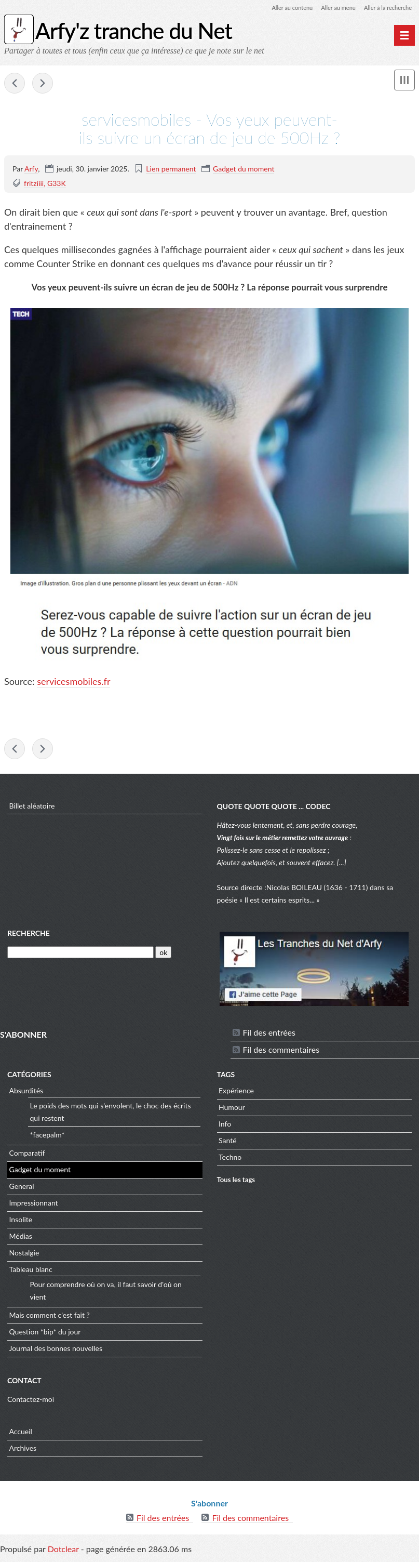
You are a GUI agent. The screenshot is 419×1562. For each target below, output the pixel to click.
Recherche (28, 935)
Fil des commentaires (281, 1052)
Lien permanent (171, 169)
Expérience (236, 1093)
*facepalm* (47, 1137)
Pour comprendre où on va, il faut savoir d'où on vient (106, 1293)
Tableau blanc (30, 1272)
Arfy (31, 169)
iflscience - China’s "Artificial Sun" (42, 84)
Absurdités (26, 1093)
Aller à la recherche (386, 7)
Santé (228, 1143)
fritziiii (34, 183)
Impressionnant (33, 1205)
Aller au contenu (283, 7)
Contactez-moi (30, 1401)
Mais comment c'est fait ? (49, 1318)
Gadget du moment (243, 169)
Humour (232, 1110)
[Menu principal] (404, 35)
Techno (230, 1160)
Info (225, 1126)
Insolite (21, 1222)
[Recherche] (80, 955)
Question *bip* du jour (45, 1334)
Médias (20, 1239)
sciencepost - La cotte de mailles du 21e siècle (14, 84)
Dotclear (63, 1551)
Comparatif (27, 1155)
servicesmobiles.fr (73, 682)
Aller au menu (333, 7)
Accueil (20, 1433)
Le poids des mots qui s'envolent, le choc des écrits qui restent (110, 1114)
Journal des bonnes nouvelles (56, 1351)
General (21, 1189)
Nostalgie (24, 1255)
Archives (23, 1450)
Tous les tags (236, 1182)
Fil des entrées (269, 1035)
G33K (56, 183)
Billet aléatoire (32, 808)
